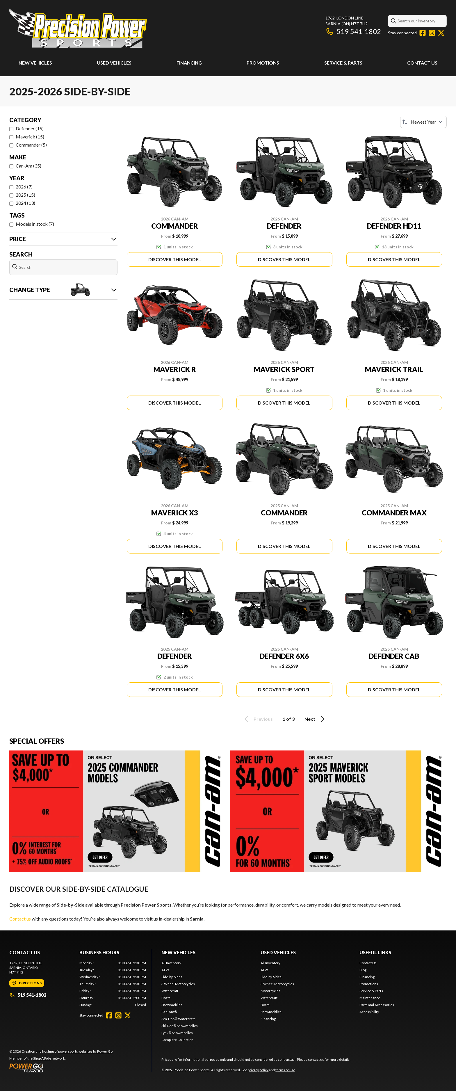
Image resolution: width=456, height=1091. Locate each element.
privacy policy (258, 1070)
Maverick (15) (30, 136)
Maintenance (369, 998)
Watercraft (169, 991)
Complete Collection (177, 1039)
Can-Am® (169, 1012)
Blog (362, 970)
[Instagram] (431, 32)
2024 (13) (25, 203)
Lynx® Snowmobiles (177, 1033)
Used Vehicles (114, 62)
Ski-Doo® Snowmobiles (179, 1026)
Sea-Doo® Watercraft (178, 1019)
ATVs (165, 970)
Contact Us (422, 62)
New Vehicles (35, 62)
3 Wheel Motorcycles (178, 984)
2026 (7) (24, 186)
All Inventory (171, 963)
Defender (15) (30, 128)
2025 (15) (25, 194)
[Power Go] (61, 1067)
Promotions (263, 62)
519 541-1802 (353, 31)
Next (315, 719)
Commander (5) (31, 144)
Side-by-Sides (171, 977)
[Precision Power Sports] (78, 28)
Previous (258, 719)
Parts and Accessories (376, 1005)
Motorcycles (270, 991)
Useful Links (375, 952)
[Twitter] (441, 32)
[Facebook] (422, 32)
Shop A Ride (42, 1058)
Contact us (20, 918)
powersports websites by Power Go (85, 1051)
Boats (165, 998)
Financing (189, 62)
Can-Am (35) (28, 165)
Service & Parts (343, 62)
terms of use (285, 1070)
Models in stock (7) (35, 224)
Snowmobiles (171, 1005)
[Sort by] (423, 122)
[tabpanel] (112, 984)
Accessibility (369, 1012)
